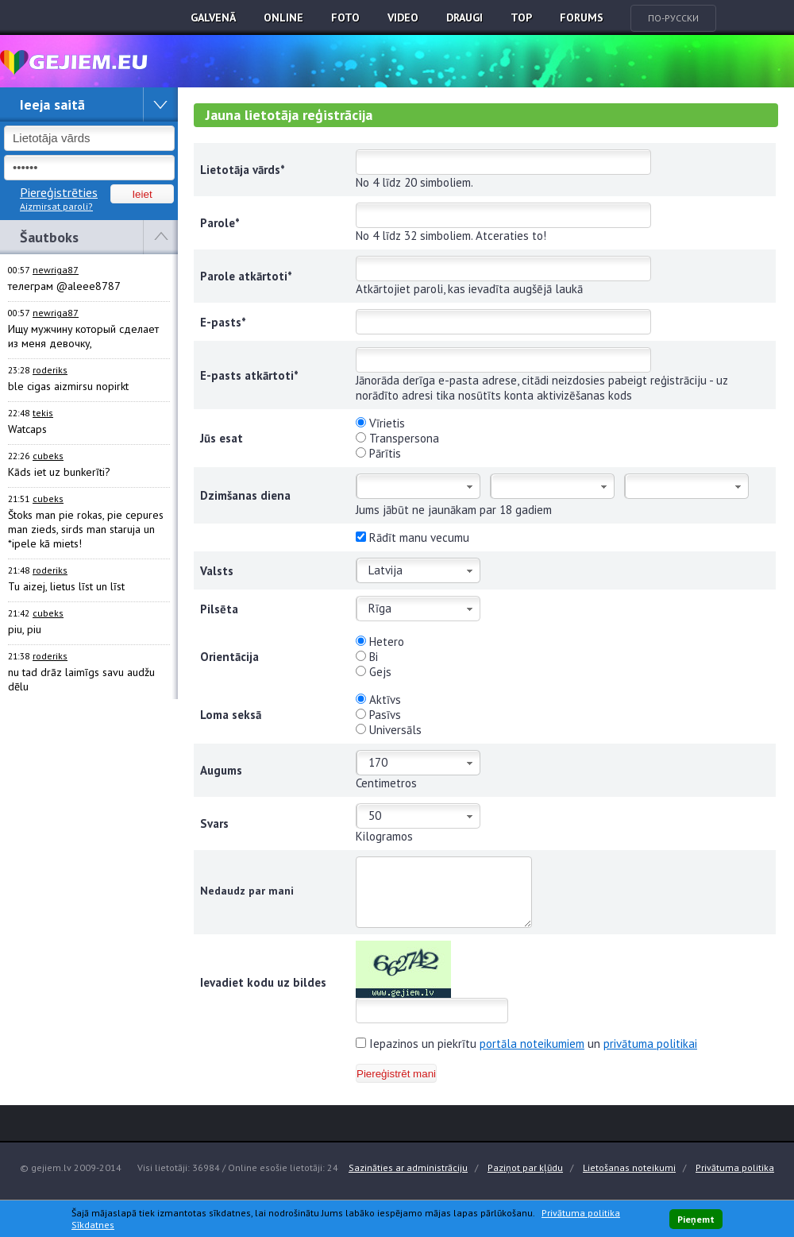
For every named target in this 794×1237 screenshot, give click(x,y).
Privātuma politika (735, 1167)
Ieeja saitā (52, 104)
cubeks (48, 456)
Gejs (373, 671)
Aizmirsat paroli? (56, 206)
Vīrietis (380, 423)
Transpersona (397, 438)
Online (283, 17)
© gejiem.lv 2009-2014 (70, 1167)
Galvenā (213, 17)
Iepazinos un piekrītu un (526, 1043)
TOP (521, 17)
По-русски (673, 18)
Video (402, 17)
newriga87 (56, 270)
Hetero (380, 641)
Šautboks (49, 237)
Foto (345, 17)
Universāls (389, 729)
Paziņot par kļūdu (525, 1167)
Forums (581, 17)
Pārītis (378, 453)
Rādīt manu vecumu (412, 537)
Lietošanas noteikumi (629, 1167)
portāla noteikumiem (532, 1043)
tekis (43, 413)
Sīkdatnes (92, 1225)
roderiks (50, 370)
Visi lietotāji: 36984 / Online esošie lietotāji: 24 (237, 1167)
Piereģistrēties (59, 192)
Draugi (464, 17)
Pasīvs (378, 714)
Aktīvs (378, 699)
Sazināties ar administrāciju (408, 1167)
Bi (367, 656)
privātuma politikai (650, 1043)
